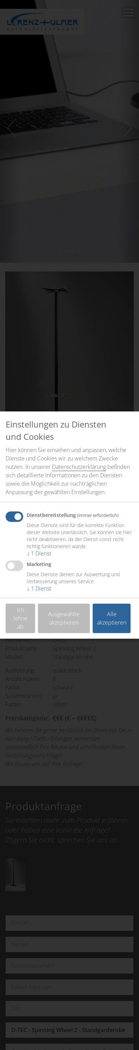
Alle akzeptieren (111, 618)
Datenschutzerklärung (79, 467)
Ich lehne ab (20, 618)
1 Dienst (39, 553)
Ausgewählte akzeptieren (64, 618)
